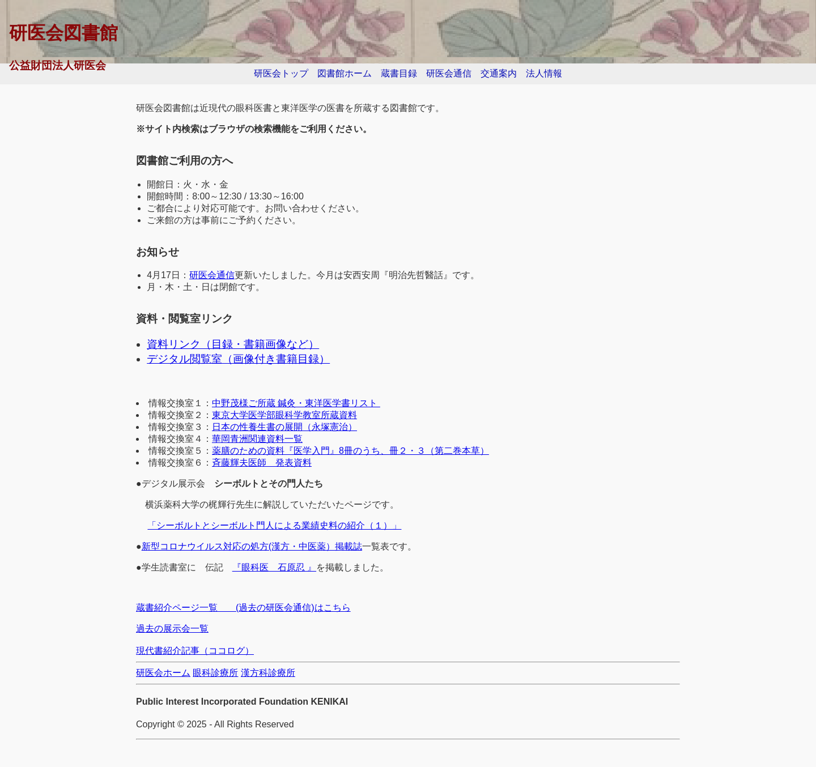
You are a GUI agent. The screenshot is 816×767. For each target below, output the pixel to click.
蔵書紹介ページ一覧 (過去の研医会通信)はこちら (243, 607)
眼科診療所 (215, 672)
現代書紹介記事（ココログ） (195, 650)
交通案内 (499, 73)
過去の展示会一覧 (172, 628)
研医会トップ (281, 73)
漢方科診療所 (268, 672)
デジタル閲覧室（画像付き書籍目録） (238, 359)
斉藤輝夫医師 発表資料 (262, 462)
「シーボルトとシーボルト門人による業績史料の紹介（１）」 (274, 525)
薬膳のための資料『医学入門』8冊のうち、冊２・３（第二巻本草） (350, 450)
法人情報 (544, 73)
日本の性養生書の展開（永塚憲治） (284, 427)
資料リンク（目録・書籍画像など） (233, 344)
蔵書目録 (399, 73)
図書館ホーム (344, 73)
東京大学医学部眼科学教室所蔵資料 (284, 415)
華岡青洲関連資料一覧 (257, 439)
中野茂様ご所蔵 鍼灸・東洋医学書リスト (296, 403)
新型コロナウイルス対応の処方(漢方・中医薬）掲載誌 (252, 546)
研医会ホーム (163, 672)
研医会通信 (448, 73)
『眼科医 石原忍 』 (274, 567)
